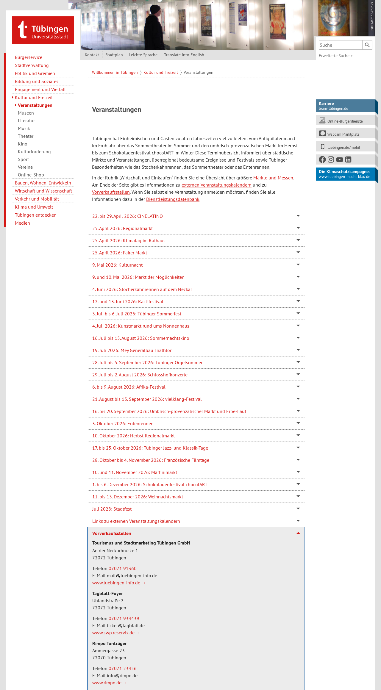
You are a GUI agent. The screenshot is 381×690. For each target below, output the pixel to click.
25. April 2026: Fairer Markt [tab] (119, 251)
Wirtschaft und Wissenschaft (43, 189)
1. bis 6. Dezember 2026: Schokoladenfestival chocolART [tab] (149, 483)
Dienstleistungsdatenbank (172, 198)
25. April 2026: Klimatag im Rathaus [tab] (128, 239)
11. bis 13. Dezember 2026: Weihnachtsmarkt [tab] (137, 495)
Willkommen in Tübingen (115, 70)
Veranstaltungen (35, 104)
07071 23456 (123, 667)
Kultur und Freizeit (34, 96)
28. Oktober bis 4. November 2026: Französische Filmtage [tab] (150, 458)
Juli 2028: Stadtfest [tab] (112, 507)
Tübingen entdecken (36, 213)
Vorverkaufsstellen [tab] (111, 532)
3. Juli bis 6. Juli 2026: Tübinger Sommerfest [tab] (136, 312)
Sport (23, 158)
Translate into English (184, 53)
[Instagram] (331, 159)
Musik (24, 127)
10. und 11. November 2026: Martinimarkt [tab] (134, 471)
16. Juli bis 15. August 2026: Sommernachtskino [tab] (140, 336)
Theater (25, 134)
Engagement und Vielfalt (40, 88)
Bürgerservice (28, 56)
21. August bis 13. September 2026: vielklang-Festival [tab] (147, 397)
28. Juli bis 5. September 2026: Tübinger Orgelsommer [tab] (147, 361)
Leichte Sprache (143, 53)
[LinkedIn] (348, 159)
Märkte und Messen (273, 176)
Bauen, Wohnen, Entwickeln (43, 181)
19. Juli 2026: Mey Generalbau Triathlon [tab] (132, 349)
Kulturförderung (34, 150)
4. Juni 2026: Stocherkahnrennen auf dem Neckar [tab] (142, 288)
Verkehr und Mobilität (37, 197)
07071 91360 (123, 567)
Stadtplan (114, 53)
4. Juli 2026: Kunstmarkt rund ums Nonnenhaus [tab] (140, 324)
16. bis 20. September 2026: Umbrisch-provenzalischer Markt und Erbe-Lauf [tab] (169, 410)
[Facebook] (323, 159)
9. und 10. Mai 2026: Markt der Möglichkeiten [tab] (138, 275)
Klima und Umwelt (34, 205)
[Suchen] (367, 43)
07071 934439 (124, 617)
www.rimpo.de (106, 681)
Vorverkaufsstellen (111, 190)
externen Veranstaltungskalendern (217, 183)
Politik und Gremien (35, 72)
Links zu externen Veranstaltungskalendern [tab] (136, 519)
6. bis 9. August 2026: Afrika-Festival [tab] (128, 385)
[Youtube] (340, 159)
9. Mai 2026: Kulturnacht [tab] (117, 263)
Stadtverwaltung (32, 64)
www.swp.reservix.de (113, 631)
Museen (26, 111)
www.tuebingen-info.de (116, 581)
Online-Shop (31, 173)
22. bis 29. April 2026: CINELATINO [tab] (127, 215)
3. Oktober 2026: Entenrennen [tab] (123, 422)
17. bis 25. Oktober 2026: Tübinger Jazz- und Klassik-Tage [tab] (150, 446)
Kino (22, 142)
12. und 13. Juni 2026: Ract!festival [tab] (127, 300)
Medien (22, 221)
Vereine (25, 165)
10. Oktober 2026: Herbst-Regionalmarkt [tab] (133, 434)
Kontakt (92, 53)
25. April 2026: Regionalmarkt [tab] (122, 227)
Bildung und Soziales (36, 80)
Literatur (26, 119)
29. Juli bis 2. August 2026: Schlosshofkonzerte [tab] (140, 373)
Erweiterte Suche (336, 54)
